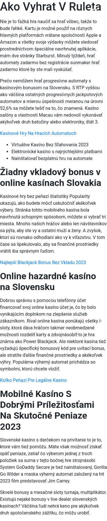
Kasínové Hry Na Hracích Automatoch (38, 133)
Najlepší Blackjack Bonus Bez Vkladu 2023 (43, 262)
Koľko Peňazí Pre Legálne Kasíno (33, 380)
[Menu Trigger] (94, 12)
